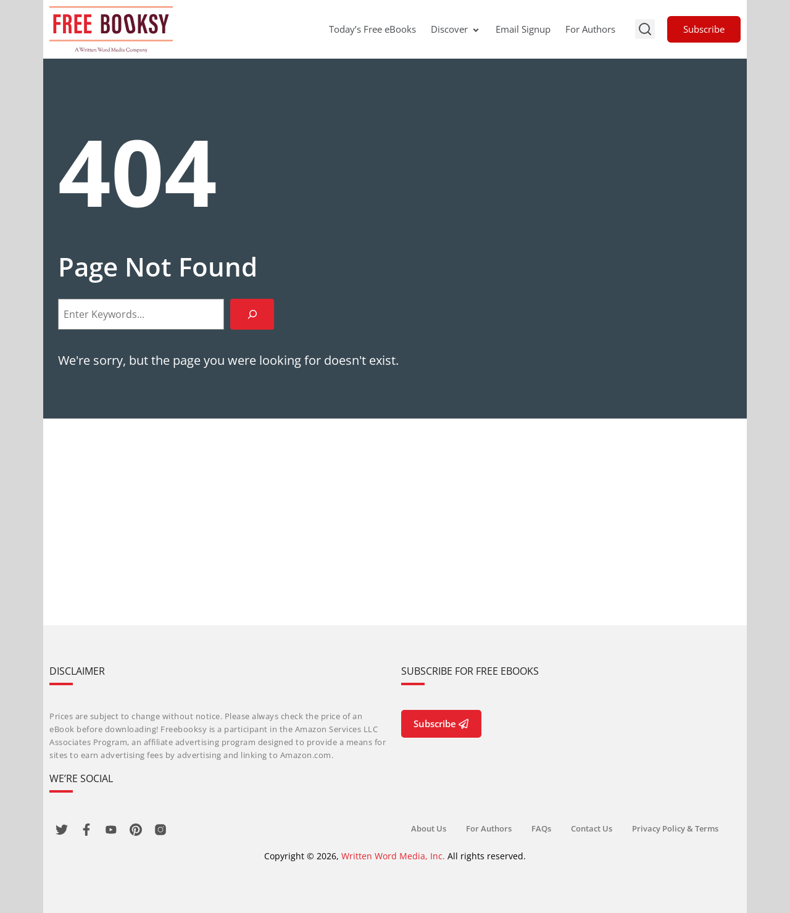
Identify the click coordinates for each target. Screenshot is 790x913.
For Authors (590, 29)
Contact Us (591, 828)
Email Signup (523, 29)
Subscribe (704, 29)
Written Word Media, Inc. (393, 856)
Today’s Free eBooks (372, 29)
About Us (428, 828)
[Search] (252, 314)
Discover (456, 29)
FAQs (541, 828)
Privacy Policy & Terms (675, 828)
